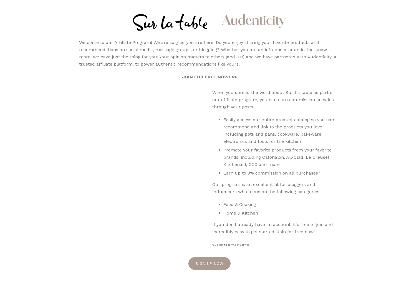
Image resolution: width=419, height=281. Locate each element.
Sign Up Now (209, 263)
